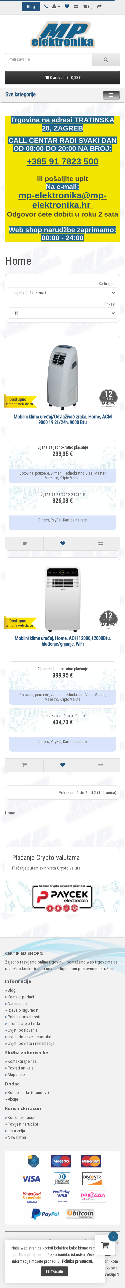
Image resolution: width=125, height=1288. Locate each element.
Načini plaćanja (21, 1003)
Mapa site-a (18, 1074)
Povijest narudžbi (23, 1124)
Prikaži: (110, 304)
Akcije (13, 1099)
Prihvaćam (54, 1271)
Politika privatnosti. (77, 1261)
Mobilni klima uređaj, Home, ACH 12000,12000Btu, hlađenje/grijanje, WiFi (63, 641)
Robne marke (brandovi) (28, 1092)
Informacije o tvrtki (24, 1023)
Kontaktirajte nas (22, 1061)
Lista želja (16, 1130)
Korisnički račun (21, 1117)
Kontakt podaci (21, 996)
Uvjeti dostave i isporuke (29, 1036)
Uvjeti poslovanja (23, 1030)
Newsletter (17, 1137)
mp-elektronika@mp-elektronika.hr (62, 200)
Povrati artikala (21, 1067)
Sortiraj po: (107, 283)
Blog (12, 990)
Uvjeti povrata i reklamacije (31, 1043)
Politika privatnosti (24, 1016)
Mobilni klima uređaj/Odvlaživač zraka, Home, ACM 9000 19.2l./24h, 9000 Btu (63, 419)
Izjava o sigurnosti (24, 1010)
